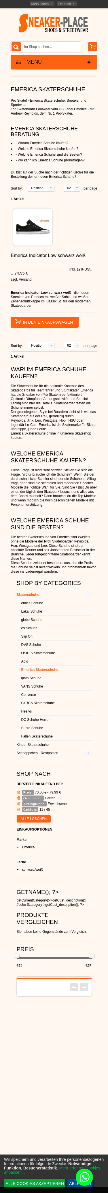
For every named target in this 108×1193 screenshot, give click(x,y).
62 (69, 188)
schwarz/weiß (32, 870)
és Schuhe (29, 628)
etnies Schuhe (32, 603)
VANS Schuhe (32, 686)
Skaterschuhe (28, 595)
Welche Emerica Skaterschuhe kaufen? (48, 149)
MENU (53, 62)
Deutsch (64, 4)
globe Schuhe (31, 620)
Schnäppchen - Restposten (37, 753)
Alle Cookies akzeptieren (35, 1183)
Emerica (28, 847)
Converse (28, 695)
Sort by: (17, 188)
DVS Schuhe (31, 645)
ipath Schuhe (31, 678)
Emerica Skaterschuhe (39, 670)
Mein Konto (40, 4)
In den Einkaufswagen (44, 322)
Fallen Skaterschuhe (37, 736)
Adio (24, 661)
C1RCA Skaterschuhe (38, 703)
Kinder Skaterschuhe (33, 745)
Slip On (27, 636)
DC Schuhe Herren (35, 720)
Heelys (26, 711)
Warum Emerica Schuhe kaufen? (43, 143)
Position (37, 188)
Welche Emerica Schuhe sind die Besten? (50, 154)
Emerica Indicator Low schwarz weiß (48, 255)
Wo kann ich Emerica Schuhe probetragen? (51, 160)
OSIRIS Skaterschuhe (38, 653)
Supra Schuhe (32, 728)
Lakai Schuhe (31, 611)
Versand (25, 279)
